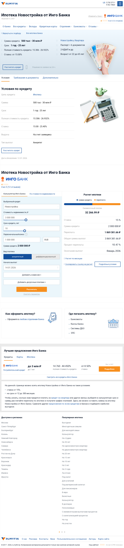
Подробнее (109, 369)
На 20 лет (66, 454)
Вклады (33, 26)
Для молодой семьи (70, 430)
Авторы (92, 539)
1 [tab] (59, 532)
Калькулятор (68, 434)
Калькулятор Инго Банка (14, 193)
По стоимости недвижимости (42, 194)
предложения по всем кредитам (64, 403)
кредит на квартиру (60, 397)
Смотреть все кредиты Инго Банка (62, 377)
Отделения (65, 26)
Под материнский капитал (73, 485)
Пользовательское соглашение (72, 539)
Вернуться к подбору (11, 33)
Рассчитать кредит (13, 67)
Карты (20, 356)
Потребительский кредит (14, 370)
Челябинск (6, 450)
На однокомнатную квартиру (74, 446)
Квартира (79, 40)
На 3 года (66, 469)
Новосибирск (7, 442)
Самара (4, 446)
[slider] (26, 220)
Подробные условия (107, 264)
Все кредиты (19, 26)
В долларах (67, 504)
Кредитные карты (48, 26)
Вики (52, 539)
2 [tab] (62, 532)
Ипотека (37, 94)
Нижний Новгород (9, 438)
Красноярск (6, 458)
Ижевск (4, 473)
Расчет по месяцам (73, 258)
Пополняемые (68, 508)
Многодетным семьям (71, 426)
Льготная (66, 473)
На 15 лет (66, 458)
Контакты (43, 539)
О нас (24, 539)
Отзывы (92, 26)
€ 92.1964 (110, 5)
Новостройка (67, 40)
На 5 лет (65, 465)
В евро (65, 492)
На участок (67, 523)
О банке (6, 26)
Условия (5, 77)
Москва (4, 423)
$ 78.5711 (110, 2)
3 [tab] (64, 532)
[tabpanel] (30, 447)
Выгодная (66, 423)
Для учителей (68, 481)
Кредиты (8, 356)
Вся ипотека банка (34, 33)
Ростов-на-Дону (8, 454)
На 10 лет (66, 461)
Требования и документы (26, 77)
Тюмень (4, 469)
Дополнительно (50, 77)
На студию (66, 438)
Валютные (66, 496)
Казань (4, 434)
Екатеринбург (7, 430)
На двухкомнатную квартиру (74, 450)
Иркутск (4, 477)
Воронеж (5, 461)
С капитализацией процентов (75, 516)
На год (65, 520)
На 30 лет (66, 442)
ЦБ (104, 2)
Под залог (66, 477)
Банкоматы (79, 26)
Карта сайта (103, 539)
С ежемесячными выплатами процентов (79, 512)
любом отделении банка (32, 319)
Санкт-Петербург (8, 426)
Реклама (33, 539)
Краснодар (6, 465)
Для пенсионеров (69, 488)
